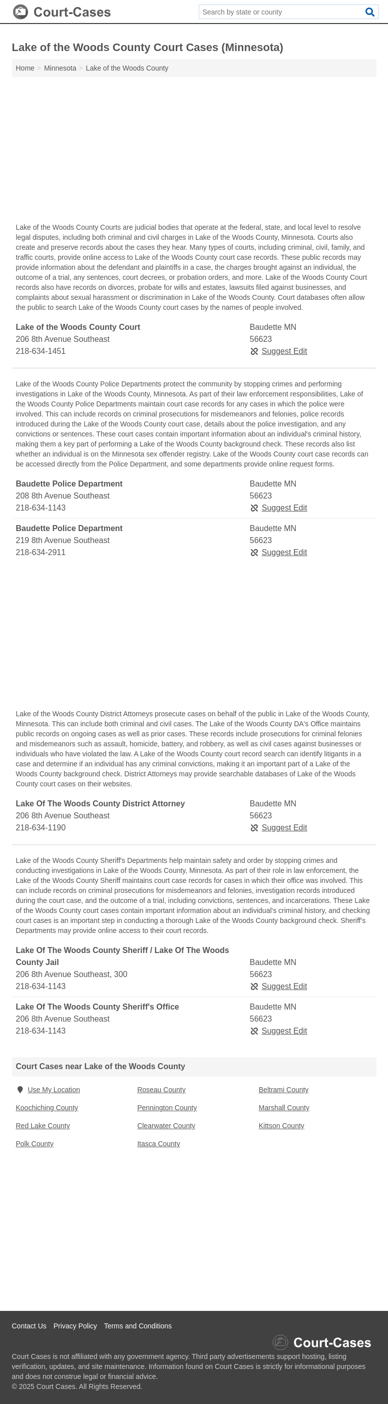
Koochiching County (47, 1108)
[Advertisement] (194, 152)
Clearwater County (166, 1126)
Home (25, 68)
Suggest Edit (278, 351)
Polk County (35, 1144)
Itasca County (158, 1144)
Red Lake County (43, 1126)
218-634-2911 (41, 552)
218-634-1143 (41, 508)
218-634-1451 (41, 351)
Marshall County (284, 1108)
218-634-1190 (41, 827)
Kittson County (281, 1126)
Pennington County (167, 1108)
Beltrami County (284, 1090)
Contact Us (29, 1326)
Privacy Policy (75, 1326)
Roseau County (161, 1090)
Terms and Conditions (138, 1326)
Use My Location (48, 1090)
